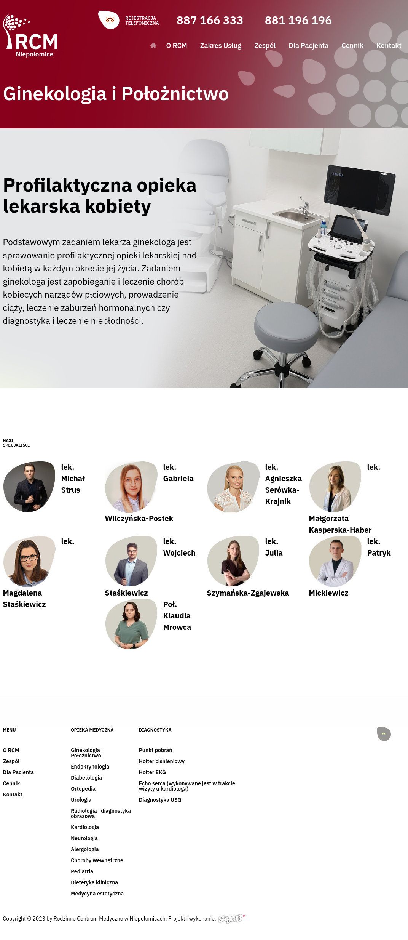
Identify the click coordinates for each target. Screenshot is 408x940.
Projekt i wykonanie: (206, 920)
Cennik (352, 45)
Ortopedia (83, 789)
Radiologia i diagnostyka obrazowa (101, 814)
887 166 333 (210, 20)
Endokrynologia (90, 767)
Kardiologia (85, 828)
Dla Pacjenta (308, 45)
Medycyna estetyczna (97, 894)
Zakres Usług (220, 45)
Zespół (265, 45)
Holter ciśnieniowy (162, 762)
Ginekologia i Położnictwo (87, 753)
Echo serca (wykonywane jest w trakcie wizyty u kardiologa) (187, 786)
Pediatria (82, 872)
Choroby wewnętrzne (97, 861)
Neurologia (84, 839)
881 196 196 (298, 20)
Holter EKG (152, 773)
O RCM (176, 45)
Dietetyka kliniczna (94, 883)
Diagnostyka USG (160, 800)
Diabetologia (86, 778)
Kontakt (389, 45)
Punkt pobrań (155, 751)
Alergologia (85, 850)
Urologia (81, 800)
